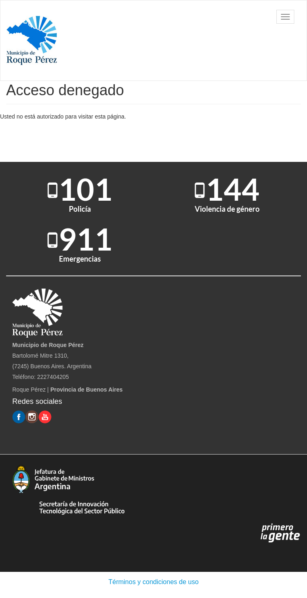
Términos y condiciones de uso (153, 581)
